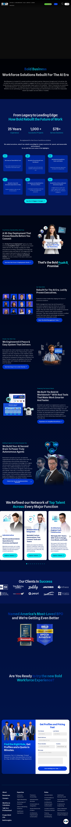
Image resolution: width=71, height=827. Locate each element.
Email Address (42, 737)
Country (58, 743)
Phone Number (42, 743)
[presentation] (50, 761)
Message (40, 750)
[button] (1, 536)
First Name (41, 731)
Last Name (56, 731)
